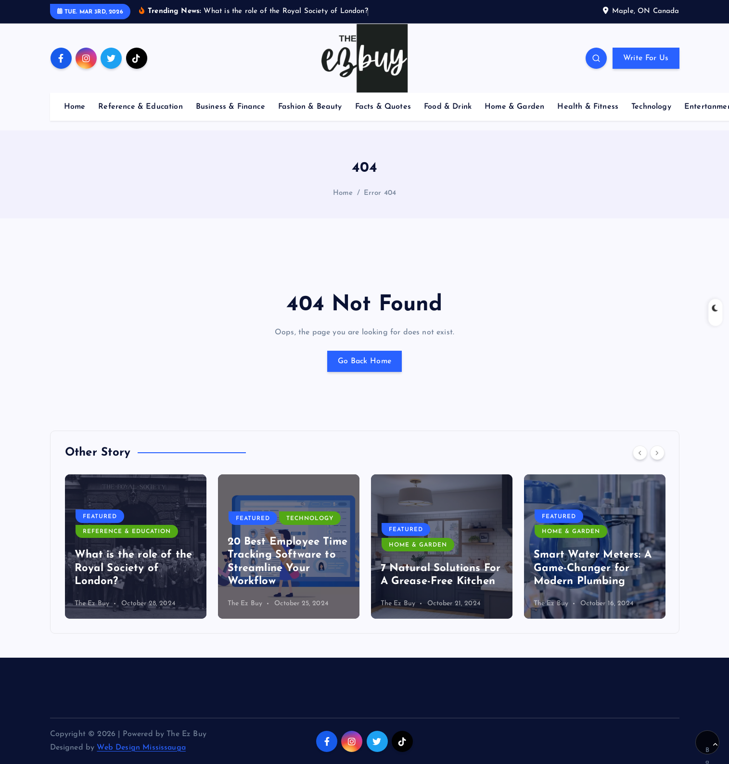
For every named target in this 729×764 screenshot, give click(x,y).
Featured (100, 517)
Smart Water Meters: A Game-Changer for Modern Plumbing (593, 568)
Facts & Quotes (383, 107)
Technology (651, 107)
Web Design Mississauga (141, 747)
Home (75, 107)
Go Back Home (365, 361)
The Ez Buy (92, 603)
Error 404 (380, 193)
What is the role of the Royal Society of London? (133, 568)
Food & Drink (448, 107)
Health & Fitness (587, 107)
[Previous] (640, 453)
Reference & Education (140, 107)
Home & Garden (514, 107)
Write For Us (646, 58)
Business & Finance (230, 107)
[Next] (657, 453)
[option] (135, 546)
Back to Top (711, 748)
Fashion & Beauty (310, 107)
